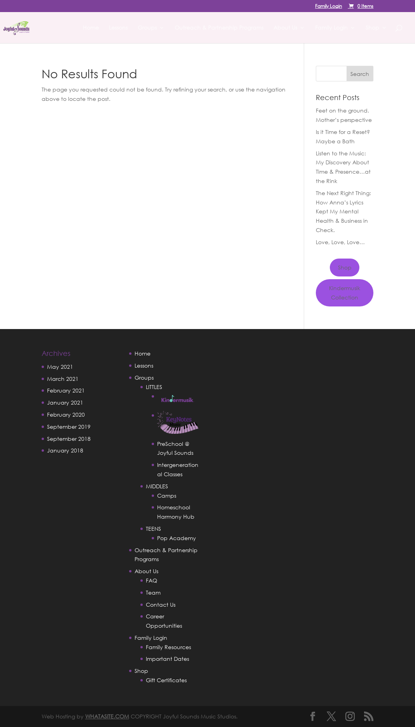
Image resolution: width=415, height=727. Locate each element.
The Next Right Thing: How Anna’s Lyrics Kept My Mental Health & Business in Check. (343, 211)
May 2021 (60, 366)
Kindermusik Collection (344, 292)
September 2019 (69, 426)
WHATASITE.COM (107, 716)
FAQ (151, 580)
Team (153, 592)
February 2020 (66, 414)
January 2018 (65, 450)
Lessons (118, 28)
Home (91, 28)
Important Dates (167, 658)
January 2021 (65, 402)
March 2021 (63, 378)
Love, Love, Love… (340, 242)
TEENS (153, 528)
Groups (147, 28)
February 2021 (66, 390)
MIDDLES (157, 486)
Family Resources (168, 647)
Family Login (328, 6)
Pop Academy (176, 538)
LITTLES (154, 387)
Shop (372, 28)
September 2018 (69, 438)
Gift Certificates (166, 680)
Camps (166, 495)
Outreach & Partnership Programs (219, 28)
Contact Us (160, 604)
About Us (285, 28)
